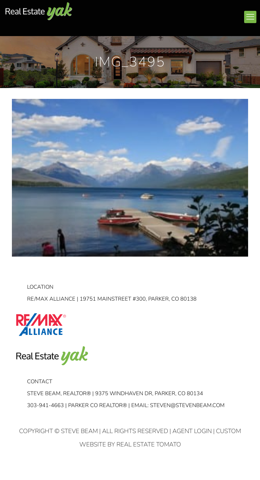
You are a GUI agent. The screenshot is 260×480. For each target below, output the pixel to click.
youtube (180, 14)
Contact (39, 381)
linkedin (166, 14)
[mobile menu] (250, 17)
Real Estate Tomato (148, 444)
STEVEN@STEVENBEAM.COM (187, 405)
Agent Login (192, 431)
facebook (152, 14)
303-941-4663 (45, 405)
